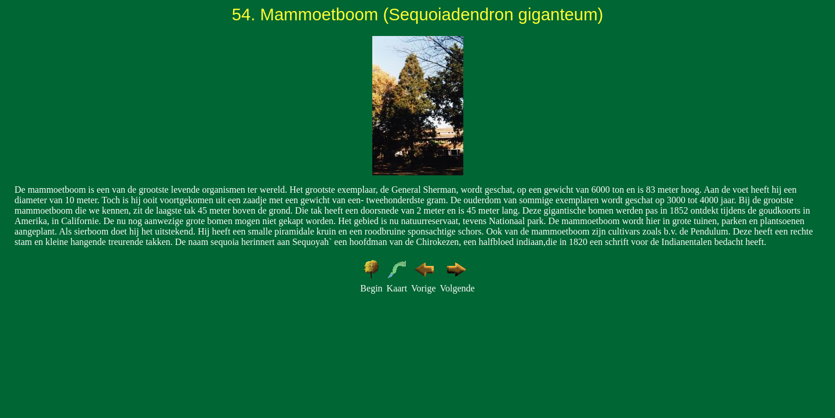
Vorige (423, 288)
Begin (371, 288)
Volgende (457, 288)
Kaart (397, 288)
